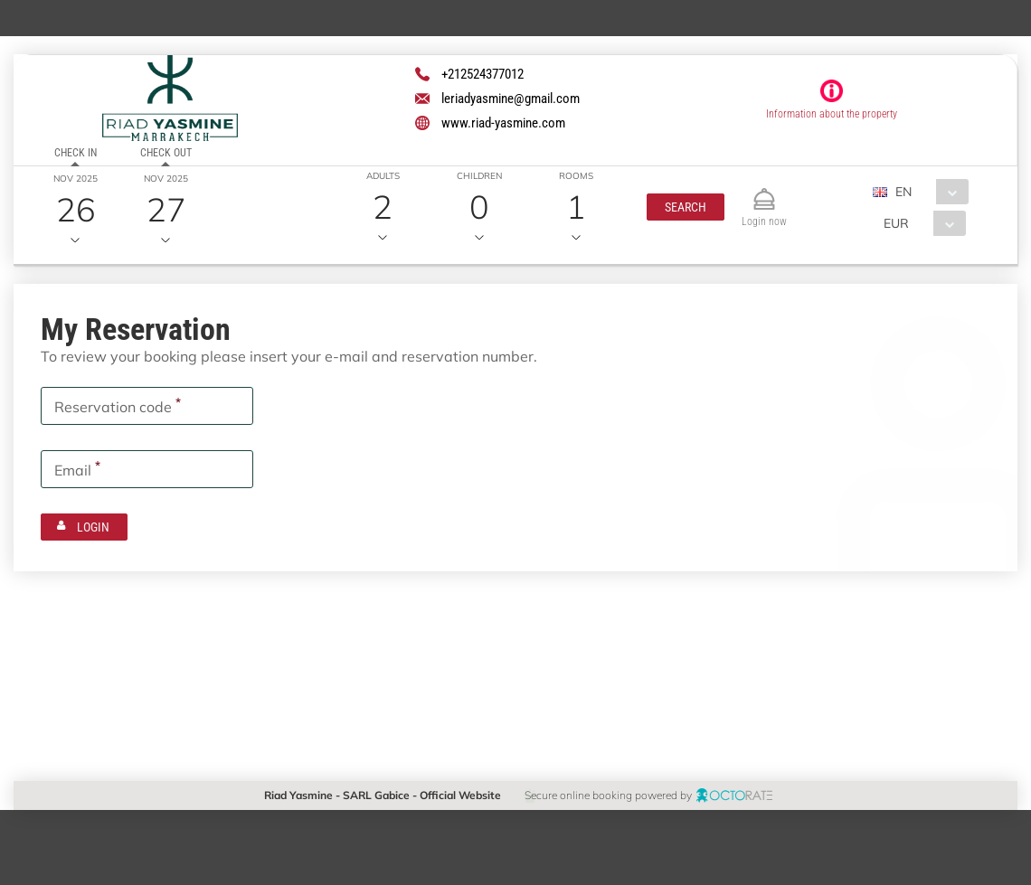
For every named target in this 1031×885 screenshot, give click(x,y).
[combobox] (926, 191)
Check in (75, 152)
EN (902, 192)
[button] (685, 207)
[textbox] (147, 406)
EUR (895, 223)
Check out (166, 152)
